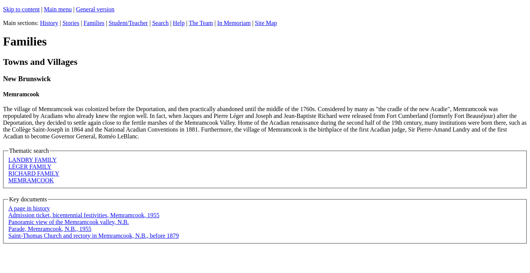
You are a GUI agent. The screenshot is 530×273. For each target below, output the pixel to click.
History (49, 23)
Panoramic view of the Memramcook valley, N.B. (68, 222)
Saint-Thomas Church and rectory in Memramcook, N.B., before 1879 (93, 235)
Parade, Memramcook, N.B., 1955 (50, 229)
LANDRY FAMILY (32, 160)
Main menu (58, 9)
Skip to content (21, 9)
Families (94, 23)
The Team (201, 23)
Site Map (266, 23)
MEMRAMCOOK (31, 180)
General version (95, 9)
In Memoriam (234, 23)
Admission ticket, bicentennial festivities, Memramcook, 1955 (83, 215)
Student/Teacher (128, 23)
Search (160, 23)
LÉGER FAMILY (29, 166)
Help (179, 23)
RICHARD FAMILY (33, 173)
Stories (70, 23)
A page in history (29, 208)
